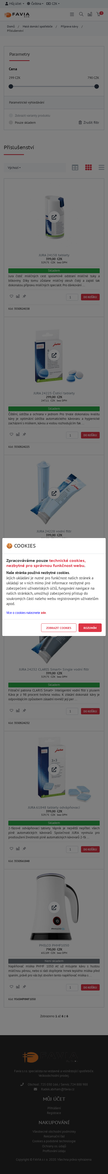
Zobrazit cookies (58, 628)
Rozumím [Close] (90, 628)
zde (43, 613)
